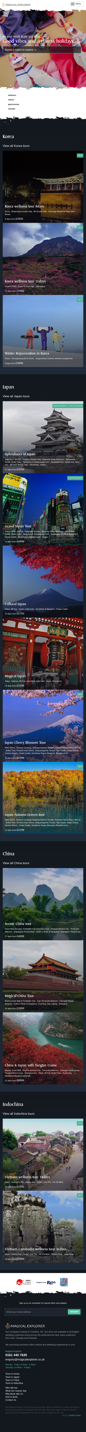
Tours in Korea (12, 1374)
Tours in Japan (12, 1377)
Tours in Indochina (14, 1383)
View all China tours (16, 863)
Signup (74, 1312)
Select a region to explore (20, 49)
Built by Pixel (75, 1415)
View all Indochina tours (19, 1113)
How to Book (11, 1397)
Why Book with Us (14, 1394)
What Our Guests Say (15, 1391)
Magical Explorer (13, 1351)
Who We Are (11, 1388)
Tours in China (12, 1380)
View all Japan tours (16, 396)
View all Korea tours (16, 146)
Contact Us (10, 1400)
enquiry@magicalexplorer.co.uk (25, 1359)
